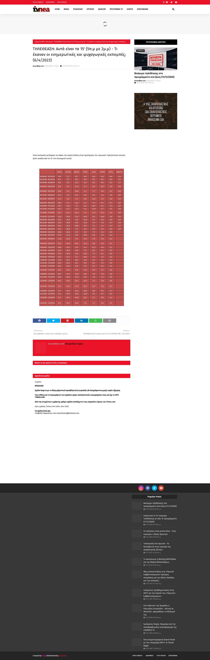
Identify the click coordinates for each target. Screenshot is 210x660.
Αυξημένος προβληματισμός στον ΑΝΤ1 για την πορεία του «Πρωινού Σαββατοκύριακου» (159, 593)
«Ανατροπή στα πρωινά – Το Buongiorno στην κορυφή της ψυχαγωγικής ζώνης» (157, 546)
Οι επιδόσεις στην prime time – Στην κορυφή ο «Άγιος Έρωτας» (159, 532)
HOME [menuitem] (57, 9)
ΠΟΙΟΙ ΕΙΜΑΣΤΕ (38, 2)
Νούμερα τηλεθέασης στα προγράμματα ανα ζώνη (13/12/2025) (154, 75)
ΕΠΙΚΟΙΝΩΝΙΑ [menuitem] (142, 9)
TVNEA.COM (39, 397)
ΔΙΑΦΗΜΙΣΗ (50, 2)
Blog (43, 656)
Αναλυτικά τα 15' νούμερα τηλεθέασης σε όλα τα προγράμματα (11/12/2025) (160, 518)
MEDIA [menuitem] (66, 9)
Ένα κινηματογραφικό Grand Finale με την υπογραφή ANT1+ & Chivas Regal (159, 642)
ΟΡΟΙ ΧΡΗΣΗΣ (62, 2)
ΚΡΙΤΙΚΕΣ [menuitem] (90, 9)
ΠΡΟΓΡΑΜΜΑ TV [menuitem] (116, 9)
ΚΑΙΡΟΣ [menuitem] (130, 9)
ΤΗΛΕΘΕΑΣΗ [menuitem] (78, 9)
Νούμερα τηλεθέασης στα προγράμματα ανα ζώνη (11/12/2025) (160, 504)
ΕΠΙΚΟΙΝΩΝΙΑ (172, 656)
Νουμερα (49, 42)
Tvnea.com (110, 402)
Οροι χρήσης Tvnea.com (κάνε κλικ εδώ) (52, 406)
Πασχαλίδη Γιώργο (51, 66)
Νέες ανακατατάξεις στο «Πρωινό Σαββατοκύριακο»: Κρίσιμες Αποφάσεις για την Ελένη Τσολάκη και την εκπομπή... (158, 576)
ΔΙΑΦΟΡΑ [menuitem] (102, 9)
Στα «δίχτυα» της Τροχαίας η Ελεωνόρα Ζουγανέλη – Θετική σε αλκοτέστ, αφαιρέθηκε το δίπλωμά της (159, 610)
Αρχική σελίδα (40, 42)
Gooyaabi (62, 656)
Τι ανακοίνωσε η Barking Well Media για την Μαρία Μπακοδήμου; (159, 560)
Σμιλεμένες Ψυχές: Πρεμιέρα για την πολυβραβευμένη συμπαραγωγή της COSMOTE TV (160, 627)
